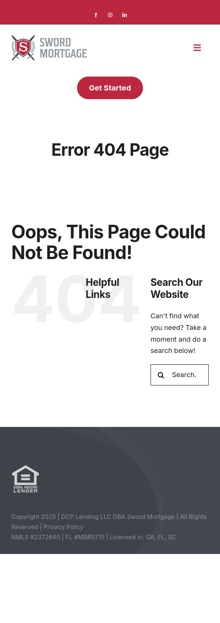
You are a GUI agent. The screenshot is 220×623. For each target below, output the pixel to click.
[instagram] (110, 15)
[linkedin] (124, 15)
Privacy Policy (64, 527)
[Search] (161, 374)
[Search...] (180, 374)
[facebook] (96, 15)
